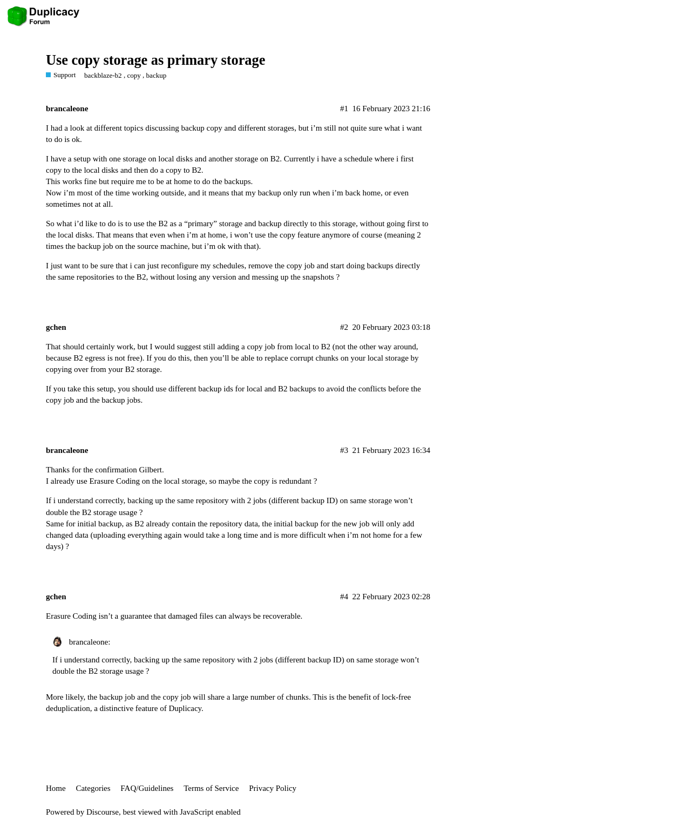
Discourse (102, 812)
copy (133, 75)
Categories (93, 788)
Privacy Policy (272, 788)
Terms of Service (211, 788)
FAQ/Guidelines (146, 788)
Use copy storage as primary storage (155, 60)
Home (56, 788)
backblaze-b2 (103, 75)
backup (156, 75)
